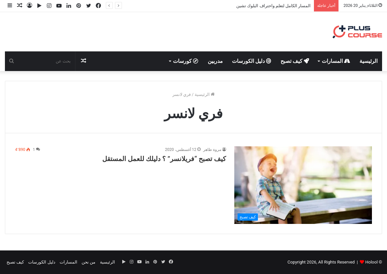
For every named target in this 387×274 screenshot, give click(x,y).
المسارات (336, 61)
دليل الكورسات (251, 61)
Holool (371, 262)
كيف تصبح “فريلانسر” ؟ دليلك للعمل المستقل (164, 159)
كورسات (185, 61)
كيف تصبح (295, 61)
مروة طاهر (212, 149)
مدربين (215, 61)
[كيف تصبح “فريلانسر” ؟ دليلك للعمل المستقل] (303, 185)
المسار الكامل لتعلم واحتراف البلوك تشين (273, 5)
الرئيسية (368, 61)
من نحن (88, 262)
